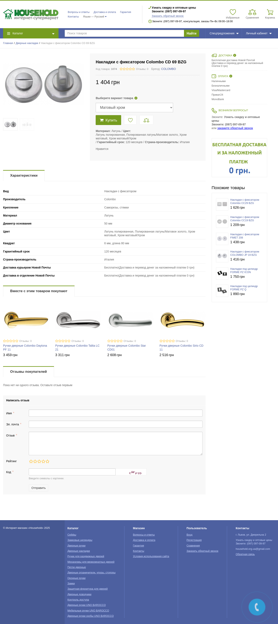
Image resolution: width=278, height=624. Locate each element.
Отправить (38, 488)
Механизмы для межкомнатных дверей (90, 561)
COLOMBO (168, 69)
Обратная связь (245, 554)
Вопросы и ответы (79, 12)
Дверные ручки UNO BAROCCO (86, 605)
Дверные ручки (76, 545)
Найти (191, 33)
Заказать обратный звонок (168, 16)
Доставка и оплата (105, 12)
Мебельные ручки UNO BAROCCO (88, 610)
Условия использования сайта (151, 556)
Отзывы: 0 (142, 69)
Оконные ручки (76, 578)
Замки (71, 583)
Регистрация (194, 540)
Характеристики (24, 175)
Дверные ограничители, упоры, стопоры (91, 572)
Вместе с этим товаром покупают (39, 291)
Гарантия (125, 12)
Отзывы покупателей (28, 372)
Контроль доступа (78, 599)
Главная (8, 43)
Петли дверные (76, 567)
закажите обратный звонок (235, 128)
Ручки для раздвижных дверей (85, 556)
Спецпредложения (224, 33)
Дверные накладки (27, 43)
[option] (239, 157)
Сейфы (71, 534)
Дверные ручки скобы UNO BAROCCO (90, 616)
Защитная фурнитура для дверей (87, 588)
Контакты (73, 16)
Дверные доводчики (79, 594)
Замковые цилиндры (79, 540)
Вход (190, 534)
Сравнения (193, 545)
